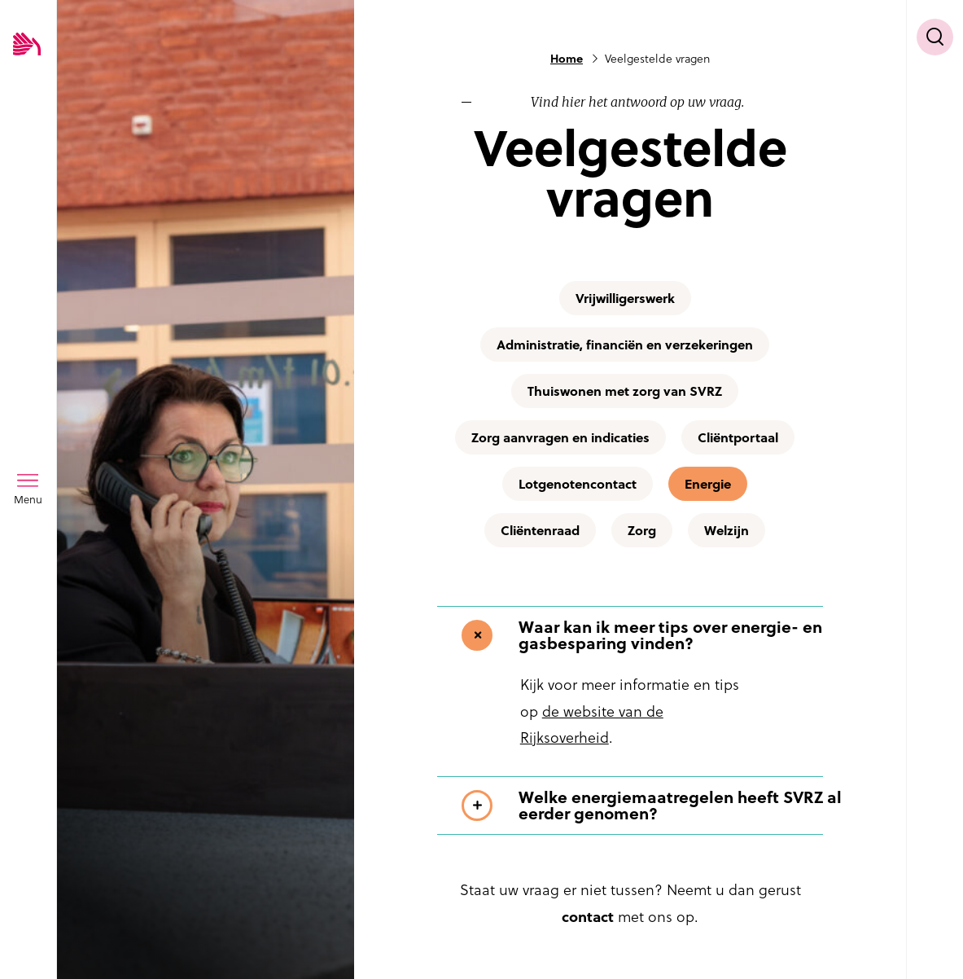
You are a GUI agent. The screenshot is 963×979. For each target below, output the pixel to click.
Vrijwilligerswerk (625, 298)
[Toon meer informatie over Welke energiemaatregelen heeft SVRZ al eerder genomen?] (655, 805)
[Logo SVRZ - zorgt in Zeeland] (27, 45)
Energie (708, 484)
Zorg (642, 530)
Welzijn (726, 530)
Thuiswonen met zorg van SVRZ (624, 391)
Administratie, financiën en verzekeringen (625, 344)
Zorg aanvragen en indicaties (560, 437)
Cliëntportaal (738, 437)
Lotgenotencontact (578, 484)
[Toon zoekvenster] (935, 37)
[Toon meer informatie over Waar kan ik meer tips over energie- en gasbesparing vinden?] (655, 635)
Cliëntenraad (540, 530)
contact (588, 917)
